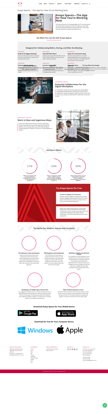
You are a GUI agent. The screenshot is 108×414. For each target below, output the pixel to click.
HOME (40, 3)
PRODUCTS (51, 3)
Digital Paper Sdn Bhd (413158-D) (16, 349)
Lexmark (32, 355)
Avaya (32, 350)
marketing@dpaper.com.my (90, 360)
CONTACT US (84, 3)
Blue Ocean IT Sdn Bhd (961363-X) (16, 353)
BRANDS (59, 3)
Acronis (32, 349)
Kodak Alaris (33, 356)
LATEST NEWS (68, 3)
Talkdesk (32, 359)
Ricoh (32, 352)
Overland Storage (34, 358)
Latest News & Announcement (52, 349)
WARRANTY (77, 3)
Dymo (32, 361)
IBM (31, 353)
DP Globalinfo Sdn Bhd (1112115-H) (17, 355)
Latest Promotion (49, 350)
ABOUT (45, 3)
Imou (32, 362)
